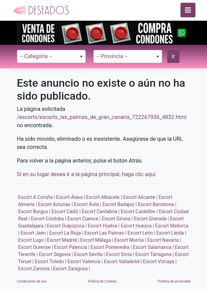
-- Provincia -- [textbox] (112, 56)
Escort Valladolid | (123, 261)
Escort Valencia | (85, 261)
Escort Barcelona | (157, 204)
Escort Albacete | (104, 197)
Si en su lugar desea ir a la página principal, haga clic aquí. (87, 174)
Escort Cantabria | (101, 211)
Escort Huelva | (103, 225)
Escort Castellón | (139, 211)
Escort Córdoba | (48, 218)
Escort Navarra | (164, 240)
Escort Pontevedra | (111, 247)
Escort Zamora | (35, 268)
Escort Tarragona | (154, 254)
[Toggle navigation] (187, 10)
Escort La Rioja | (66, 233)
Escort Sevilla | (89, 254)
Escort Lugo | (32, 240)
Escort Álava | (70, 197)
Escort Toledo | (50, 261)
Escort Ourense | (35, 247)
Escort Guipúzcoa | (67, 225)
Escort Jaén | (34, 233)
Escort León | (141, 233)
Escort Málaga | (96, 240)
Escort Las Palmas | (105, 233)
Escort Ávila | (88, 204)
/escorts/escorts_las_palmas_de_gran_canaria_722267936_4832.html (102, 117)
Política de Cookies (102, 281)
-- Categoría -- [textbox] (36, 56)
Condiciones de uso (32, 281)
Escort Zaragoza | (71, 268)
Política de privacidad (174, 281)
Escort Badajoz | (120, 204)
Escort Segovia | (56, 254)
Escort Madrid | (63, 240)
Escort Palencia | (71, 247)
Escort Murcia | (130, 240)
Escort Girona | (117, 218)
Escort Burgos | (34, 211)
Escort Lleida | (171, 233)
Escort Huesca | (137, 225)
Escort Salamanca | (153, 247)
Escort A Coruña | (36, 197)
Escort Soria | (120, 254)
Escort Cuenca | (83, 218)
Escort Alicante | (140, 197)
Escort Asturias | (55, 204)
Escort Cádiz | (66, 211)
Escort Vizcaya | (160, 261)
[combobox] (51, 56)
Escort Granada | (151, 218)
